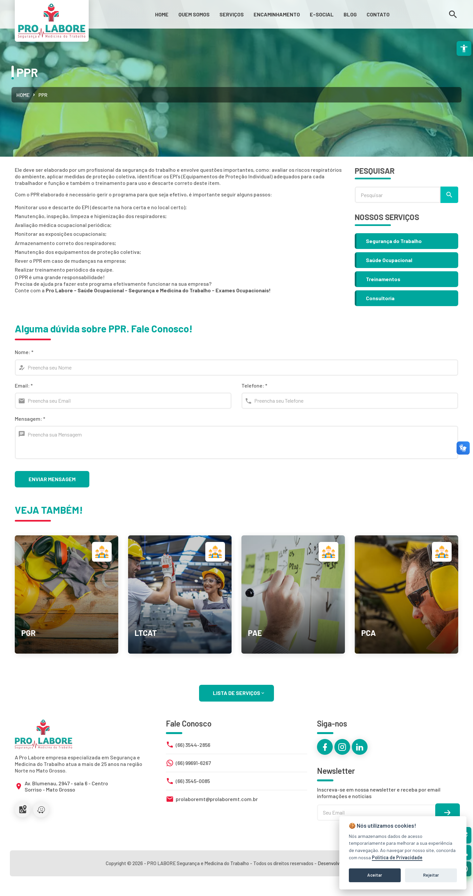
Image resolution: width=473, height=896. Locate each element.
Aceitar (374, 875)
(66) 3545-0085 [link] (193, 781)
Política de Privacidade (397, 857)
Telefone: (254, 385)
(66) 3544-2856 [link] (193, 745)
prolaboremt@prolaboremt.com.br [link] (217, 799)
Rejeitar (431, 875)
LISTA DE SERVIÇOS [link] (239, 693)
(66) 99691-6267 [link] (193, 763)
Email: (24, 385)
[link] (161, 14)
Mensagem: (30, 418)
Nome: (24, 352)
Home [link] (23, 95)
